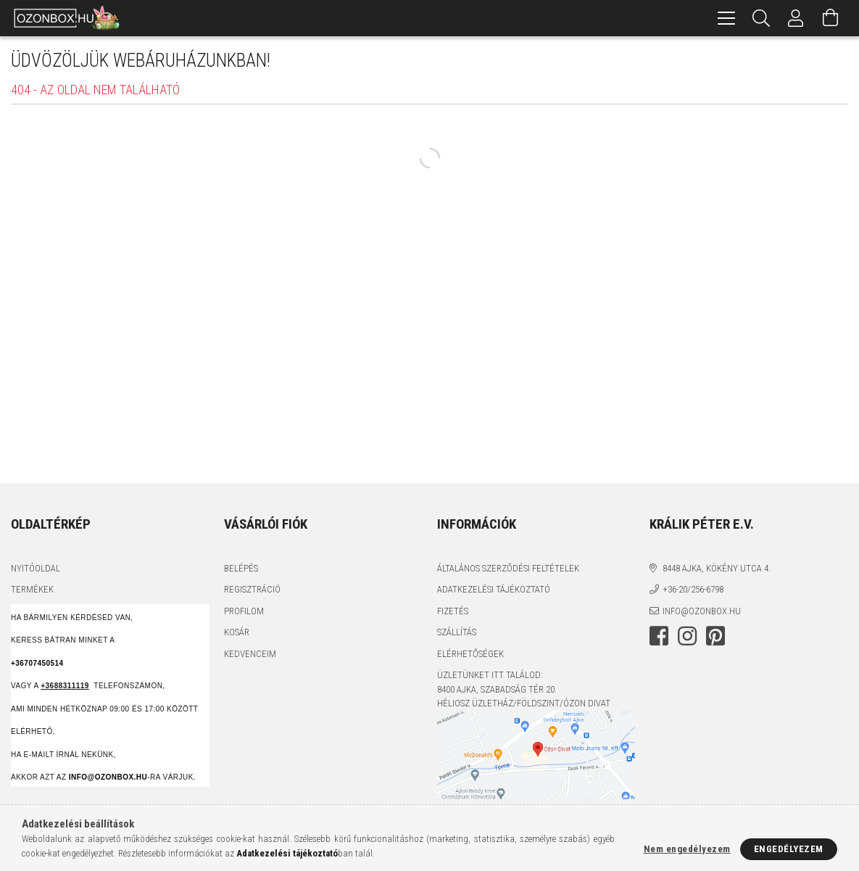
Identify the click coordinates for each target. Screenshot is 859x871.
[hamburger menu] (726, 18)
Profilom (244, 611)
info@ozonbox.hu (702, 611)
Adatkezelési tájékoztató (493, 589)
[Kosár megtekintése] (830, 18)
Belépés (241, 568)
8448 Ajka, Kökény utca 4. (717, 568)
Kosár (236, 632)
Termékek (32, 589)
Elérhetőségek (470, 653)
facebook (659, 636)
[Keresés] (761, 18)
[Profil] (796, 18)
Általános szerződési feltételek (508, 568)
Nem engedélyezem (687, 848)
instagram (687, 636)
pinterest (715, 636)
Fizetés (452, 611)
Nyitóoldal (35, 568)
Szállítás (456, 632)
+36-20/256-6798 (693, 589)
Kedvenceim (250, 653)
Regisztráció (252, 589)
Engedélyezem (788, 848)
